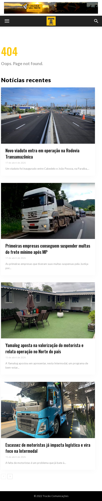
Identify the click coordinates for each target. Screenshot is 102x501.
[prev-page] (3, 476)
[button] (6, 21)
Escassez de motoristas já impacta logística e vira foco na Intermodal (47, 448)
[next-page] (9, 476)
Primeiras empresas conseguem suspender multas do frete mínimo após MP (47, 248)
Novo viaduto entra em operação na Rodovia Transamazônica (42, 153)
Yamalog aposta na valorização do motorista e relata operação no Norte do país (44, 348)
